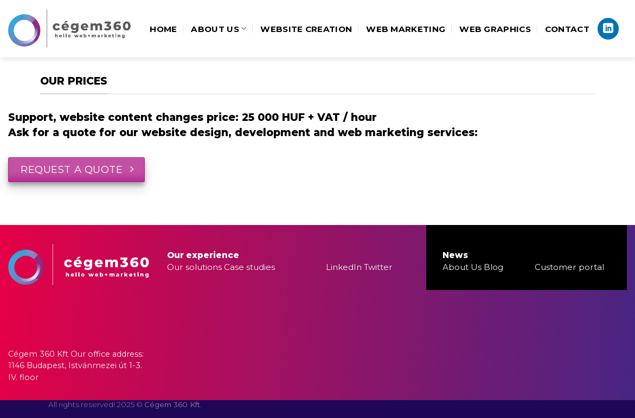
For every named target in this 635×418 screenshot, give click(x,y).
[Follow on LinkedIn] (608, 29)
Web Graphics (495, 29)
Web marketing (405, 29)
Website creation (306, 29)
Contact (567, 29)
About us (218, 28)
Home (163, 29)
